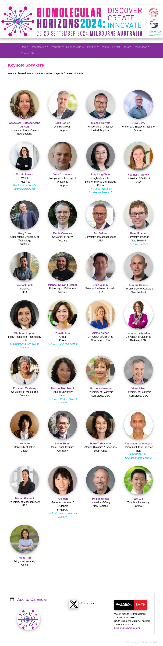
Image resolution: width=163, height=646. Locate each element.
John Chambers (62, 174)
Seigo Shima (62, 443)
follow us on (80, 599)
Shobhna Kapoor (24, 333)
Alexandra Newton (100, 388)
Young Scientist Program (116, 47)
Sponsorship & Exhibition (81, 47)
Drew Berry (138, 122)
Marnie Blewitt (24, 174)
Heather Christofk (138, 174)
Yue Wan (62, 498)
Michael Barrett (100, 122)
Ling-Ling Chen (100, 174)
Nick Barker (63, 122)
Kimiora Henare (138, 284)
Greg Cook (24, 233)
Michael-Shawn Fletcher (62, 284)
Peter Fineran (138, 233)
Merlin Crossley (62, 233)
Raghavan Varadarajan (138, 443)
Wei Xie (138, 498)
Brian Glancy (100, 284)
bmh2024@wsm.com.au (128, 624)
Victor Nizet (138, 388)
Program (56, 47)
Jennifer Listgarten (138, 333)
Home (24, 47)
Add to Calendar (32, 595)
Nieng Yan (25, 557)
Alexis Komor (100, 332)
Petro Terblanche (100, 443)
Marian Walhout (24, 498)
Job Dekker (100, 233)
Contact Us (27, 53)
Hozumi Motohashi (62, 388)
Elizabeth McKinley (24, 388)
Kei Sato (25, 443)
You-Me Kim (62, 333)
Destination (140, 47)
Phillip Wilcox (100, 498)
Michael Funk (25, 284)
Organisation (38, 47)
